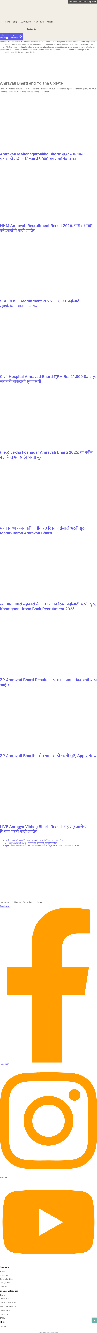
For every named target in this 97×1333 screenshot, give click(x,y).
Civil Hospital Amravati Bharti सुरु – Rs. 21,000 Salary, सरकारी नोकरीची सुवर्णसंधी (48, 379)
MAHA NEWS (25, 22)
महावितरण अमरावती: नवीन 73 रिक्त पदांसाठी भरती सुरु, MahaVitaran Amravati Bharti (43, 530)
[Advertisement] (48, 67)
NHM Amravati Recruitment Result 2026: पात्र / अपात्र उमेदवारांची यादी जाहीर (46, 228)
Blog (15, 22)
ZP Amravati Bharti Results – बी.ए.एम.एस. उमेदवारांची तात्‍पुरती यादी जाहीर (31, 843)
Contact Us (31, 29)
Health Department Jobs (8, 1306)
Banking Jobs (4, 1299)
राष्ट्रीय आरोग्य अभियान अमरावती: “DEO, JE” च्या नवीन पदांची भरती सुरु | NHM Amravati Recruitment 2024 (42, 846)
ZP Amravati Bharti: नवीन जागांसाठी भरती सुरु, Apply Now (48, 755)
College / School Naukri (8, 1302)
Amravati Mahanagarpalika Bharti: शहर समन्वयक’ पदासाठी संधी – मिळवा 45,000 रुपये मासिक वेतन (42, 156)
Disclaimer (3, 1287)
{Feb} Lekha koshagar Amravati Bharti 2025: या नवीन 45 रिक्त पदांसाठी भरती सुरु (46, 454)
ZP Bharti (3, 1318)
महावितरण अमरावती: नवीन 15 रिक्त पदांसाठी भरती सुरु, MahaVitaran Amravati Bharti (34, 840)
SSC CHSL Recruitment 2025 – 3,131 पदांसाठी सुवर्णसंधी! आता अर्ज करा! (40, 303)
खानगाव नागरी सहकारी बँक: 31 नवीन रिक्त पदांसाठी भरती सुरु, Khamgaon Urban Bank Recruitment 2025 (48, 606)
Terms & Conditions (6, 1279)
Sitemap (3, 1326)
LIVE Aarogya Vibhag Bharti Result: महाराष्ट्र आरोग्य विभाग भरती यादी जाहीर (43, 829)
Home (7, 22)
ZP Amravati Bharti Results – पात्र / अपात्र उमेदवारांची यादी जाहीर (48, 682)
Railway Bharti (5, 1310)
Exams (2, 1295)
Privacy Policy (4, 1283)
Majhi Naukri (39, 22)
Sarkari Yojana (5, 1314)
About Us (50, 22)
